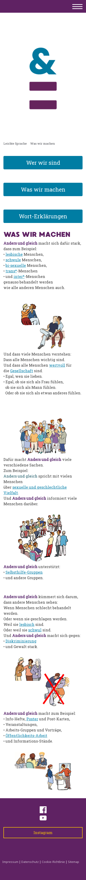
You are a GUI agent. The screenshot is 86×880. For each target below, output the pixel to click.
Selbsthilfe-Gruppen (24, 572)
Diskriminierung (21, 641)
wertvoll (57, 365)
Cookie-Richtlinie (53, 862)
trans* (11, 270)
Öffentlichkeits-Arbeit (26, 735)
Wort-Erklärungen (43, 216)
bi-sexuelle (16, 265)
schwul (35, 629)
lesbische (14, 254)
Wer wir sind (43, 162)
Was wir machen (43, 189)
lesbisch (26, 624)
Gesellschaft (21, 370)
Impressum (10, 862)
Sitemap (73, 862)
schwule (13, 259)
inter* (19, 276)
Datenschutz (30, 862)
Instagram (43, 832)
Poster (32, 718)
